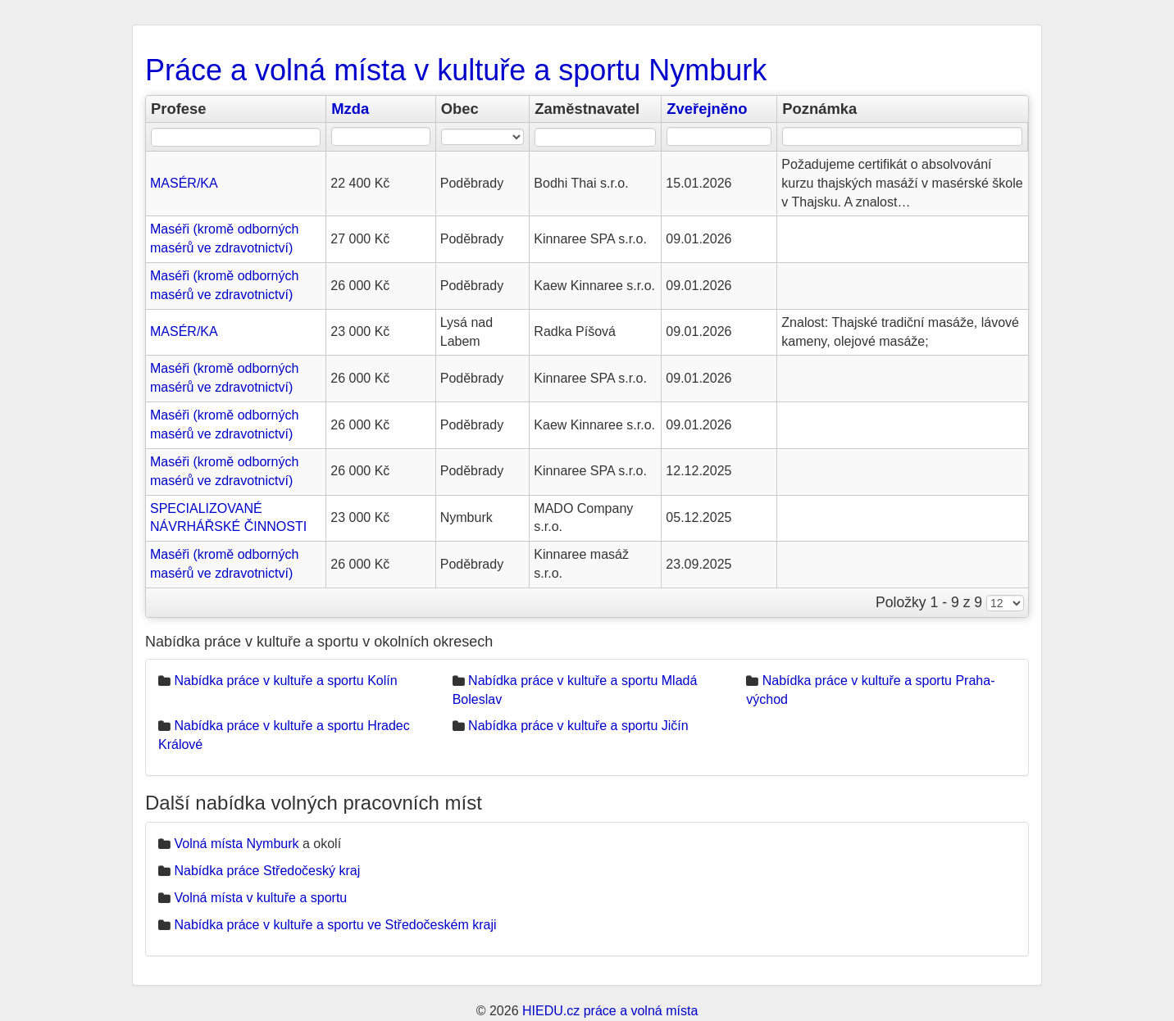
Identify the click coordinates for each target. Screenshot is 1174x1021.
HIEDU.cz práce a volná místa (610, 1011)
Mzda (350, 108)
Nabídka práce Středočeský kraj (267, 871)
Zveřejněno (707, 108)
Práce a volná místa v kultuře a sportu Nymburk (456, 70)
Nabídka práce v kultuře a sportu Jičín (578, 726)
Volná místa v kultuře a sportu (260, 898)
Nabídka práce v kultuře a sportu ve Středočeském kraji (335, 925)
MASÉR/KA (184, 183)
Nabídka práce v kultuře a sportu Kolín (285, 680)
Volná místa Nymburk (236, 844)
